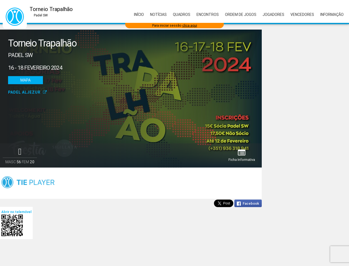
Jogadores (273, 14)
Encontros (208, 14)
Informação (332, 14)
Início (139, 14)
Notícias (158, 14)
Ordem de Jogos (240, 14)
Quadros (181, 14)
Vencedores (302, 14)
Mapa (25, 80)
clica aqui (189, 25)
